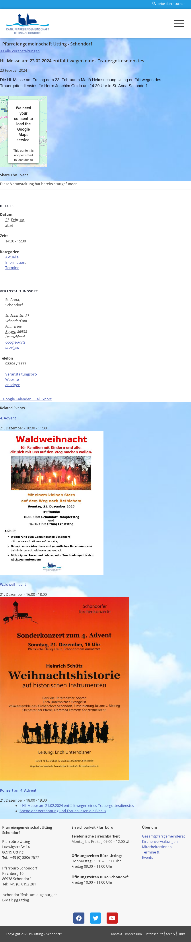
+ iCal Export (41, 399)
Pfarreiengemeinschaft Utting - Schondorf (47, 44)
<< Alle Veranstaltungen (20, 51)
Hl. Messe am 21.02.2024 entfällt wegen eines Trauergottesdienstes (76, 805)
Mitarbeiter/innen (157, 846)
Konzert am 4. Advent (18, 790)
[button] (168, 3)
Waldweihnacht (13, 584)
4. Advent (8, 418)
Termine (12, 267)
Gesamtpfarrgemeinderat (163, 836)
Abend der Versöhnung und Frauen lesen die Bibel (62, 810)
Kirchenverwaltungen (160, 841)
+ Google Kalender (15, 399)
